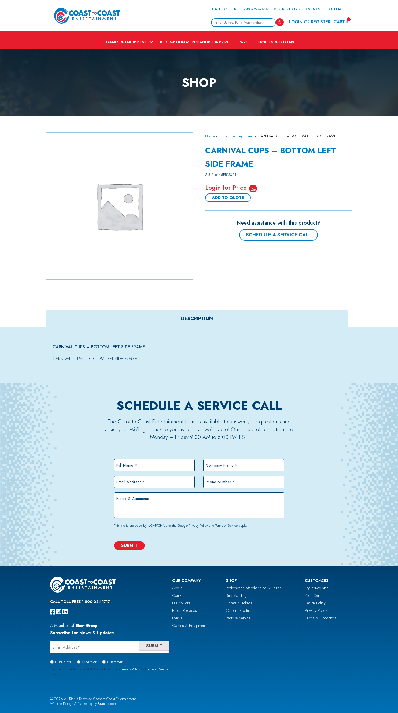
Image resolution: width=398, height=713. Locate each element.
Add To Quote (228, 197)
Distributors (287, 9)
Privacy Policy (198, 525)
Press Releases (184, 610)
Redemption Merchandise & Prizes (196, 42)
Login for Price (225, 187)
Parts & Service (238, 618)
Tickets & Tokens (275, 42)
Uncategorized (242, 136)
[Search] (280, 22)
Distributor (63, 662)
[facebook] (52, 612)
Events (313, 9)
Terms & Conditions (321, 618)
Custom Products (239, 610)
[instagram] (58, 612)
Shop (223, 136)
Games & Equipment (126, 42)
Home (210, 136)
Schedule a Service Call (278, 234)
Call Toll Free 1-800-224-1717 (240, 9)
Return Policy (315, 603)
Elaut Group (87, 625)
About (177, 588)
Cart (341, 21)
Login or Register (309, 22)
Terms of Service (226, 525)
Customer (115, 662)
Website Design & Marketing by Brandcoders (83, 703)
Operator (89, 662)
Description (197, 318)
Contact (335, 9)
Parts (244, 42)
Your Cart (312, 595)
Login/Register (316, 588)
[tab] (197, 318)
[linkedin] (65, 612)
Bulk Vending (236, 595)
